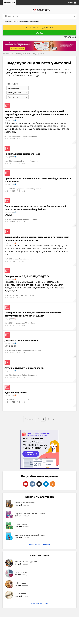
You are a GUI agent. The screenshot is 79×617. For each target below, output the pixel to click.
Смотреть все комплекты (39, 544)
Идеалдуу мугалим (16, 392)
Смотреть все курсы (39, 603)
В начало (29, 419)
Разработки (9, 3)
